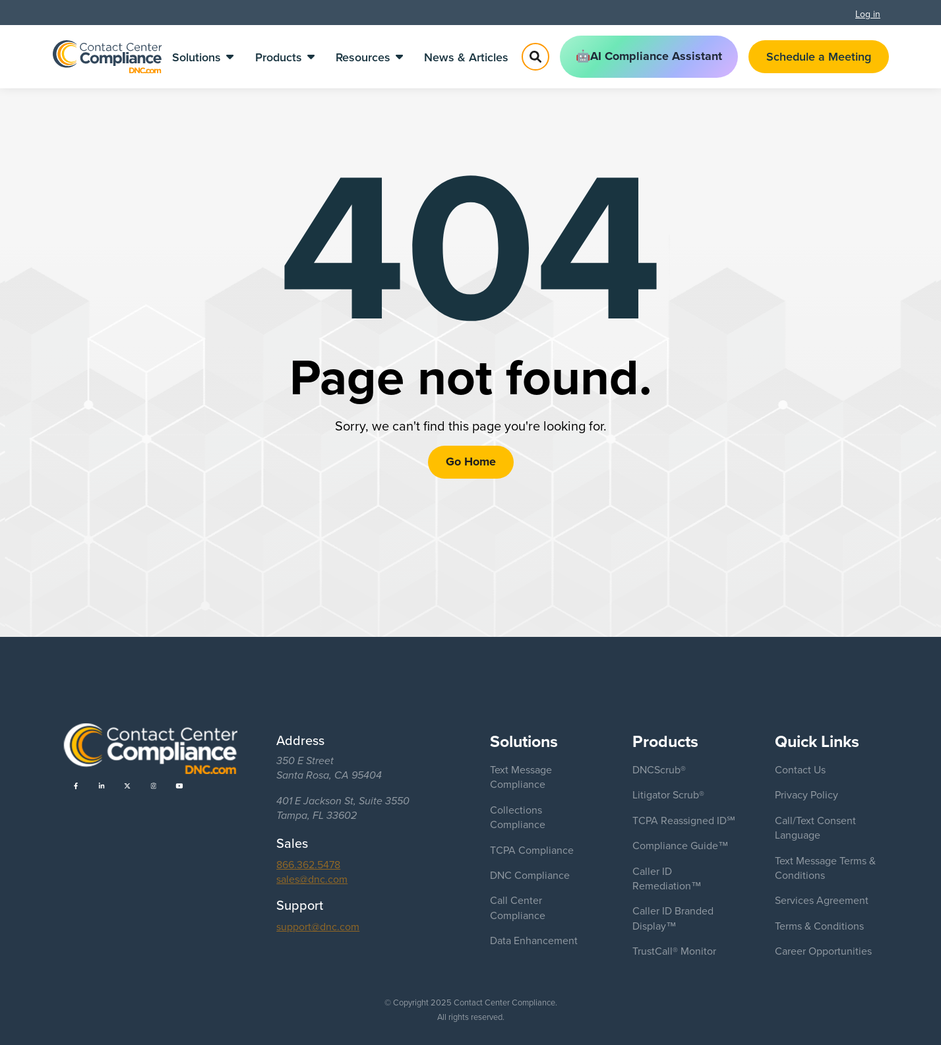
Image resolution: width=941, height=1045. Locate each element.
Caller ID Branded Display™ (672, 917)
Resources (369, 57)
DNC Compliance (530, 875)
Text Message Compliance (521, 776)
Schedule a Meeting (818, 56)
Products (285, 57)
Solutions (202, 57)
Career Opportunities (823, 950)
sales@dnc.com (312, 879)
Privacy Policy (806, 794)
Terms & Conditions (819, 925)
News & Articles (466, 57)
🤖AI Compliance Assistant (649, 56)
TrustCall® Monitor (674, 950)
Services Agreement (821, 900)
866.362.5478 (308, 864)
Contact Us (800, 769)
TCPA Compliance (532, 850)
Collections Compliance (517, 816)
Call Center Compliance (517, 907)
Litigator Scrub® (668, 794)
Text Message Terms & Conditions (825, 867)
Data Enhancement (534, 940)
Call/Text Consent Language (815, 827)
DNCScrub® (659, 769)
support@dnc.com (317, 926)
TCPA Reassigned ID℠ (683, 820)
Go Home (471, 461)
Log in (867, 13)
